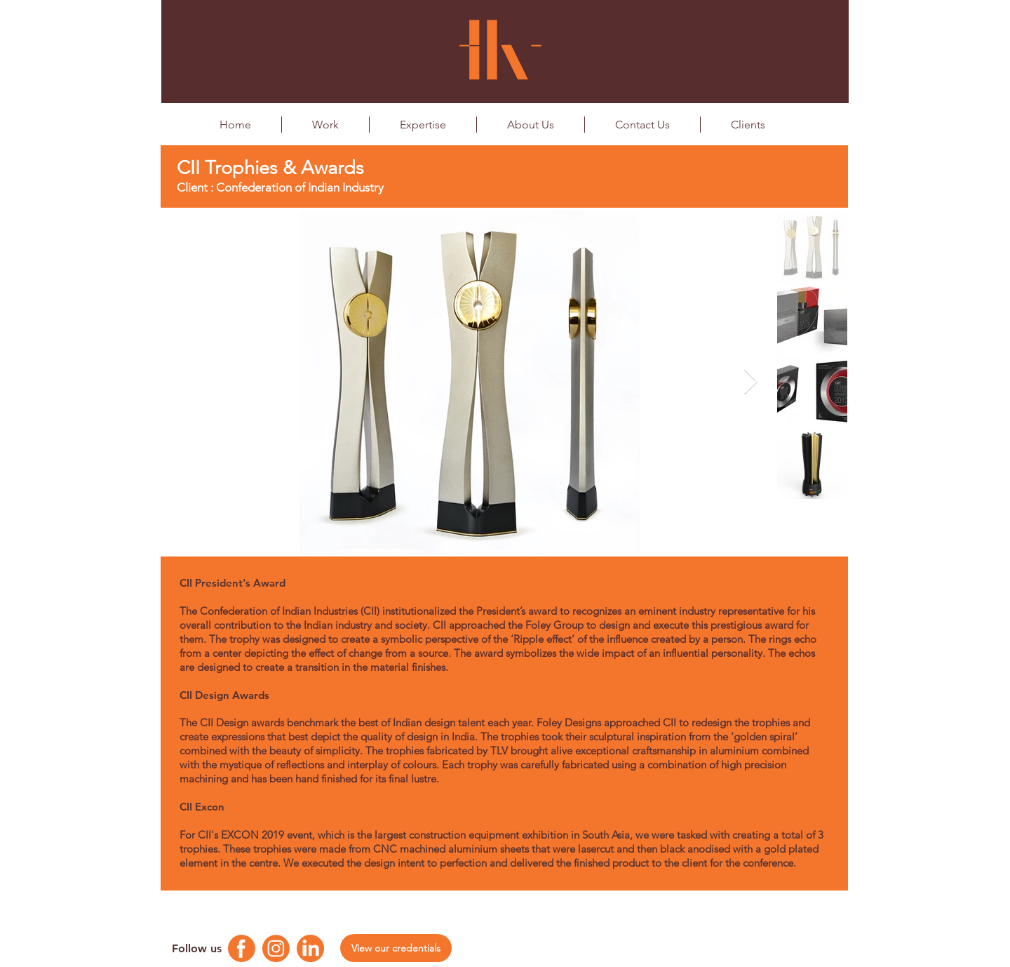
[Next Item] (751, 382)
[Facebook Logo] (241, 948)
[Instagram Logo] (276, 948)
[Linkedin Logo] (310, 948)
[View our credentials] (396, 948)
